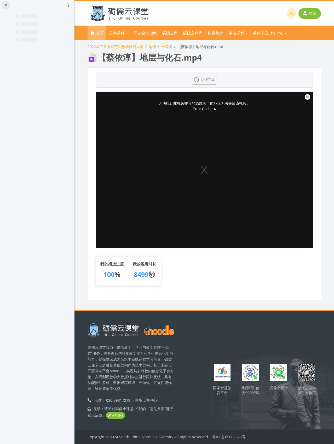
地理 (152, 46)
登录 (309, 13)
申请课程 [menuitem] (236, 32)
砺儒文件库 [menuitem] (193, 32)
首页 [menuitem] (100, 32)
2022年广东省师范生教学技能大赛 (115, 46)
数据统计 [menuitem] (215, 32)
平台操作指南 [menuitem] (145, 32)
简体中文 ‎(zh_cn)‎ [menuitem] (267, 32)
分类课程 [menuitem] (117, 32)
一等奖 (166, 46)
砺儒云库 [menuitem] (170, 32)
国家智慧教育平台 (222, 390)
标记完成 (208, 79)
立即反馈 (115, 415)
